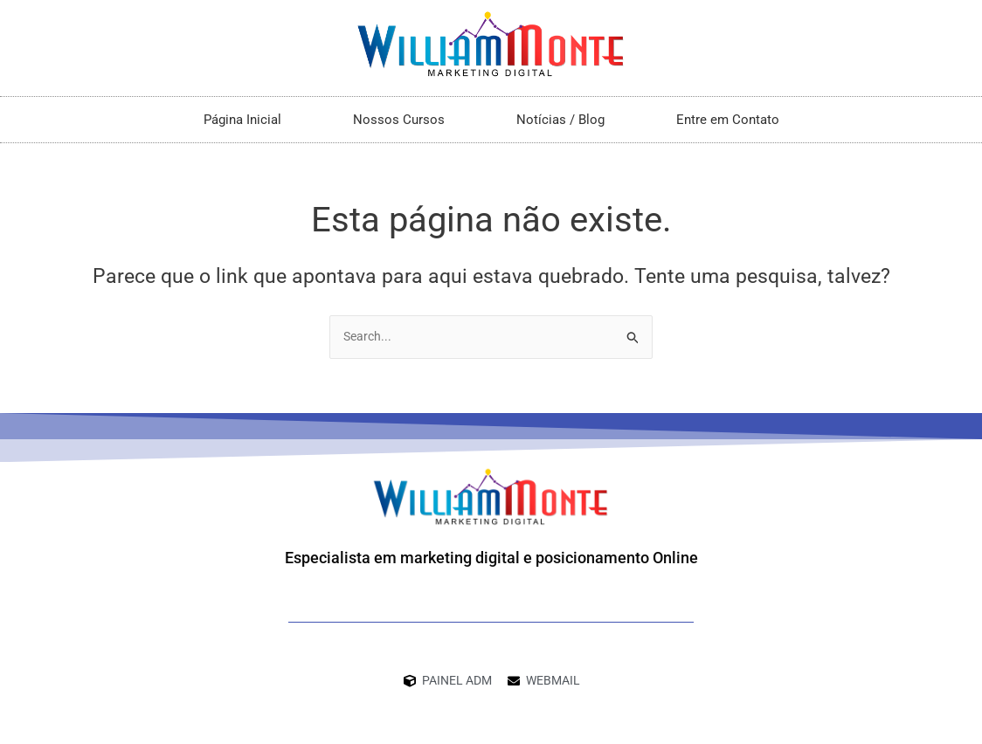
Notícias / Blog (560, 119)
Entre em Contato (727, 119)
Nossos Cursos (399, 119)
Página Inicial (242, 119)
